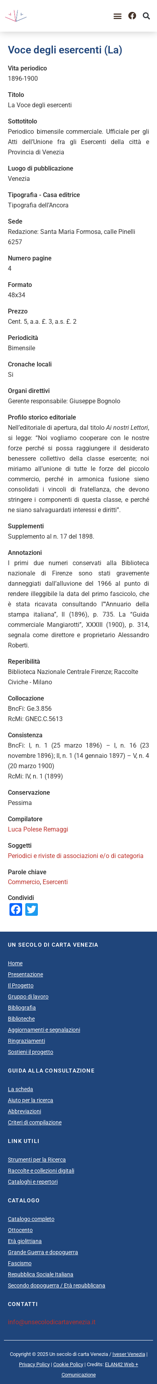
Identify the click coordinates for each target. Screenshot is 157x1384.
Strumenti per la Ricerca (37, 1159)
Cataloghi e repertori (33, 1182)
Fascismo (20, 1263)
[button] (117, 15)
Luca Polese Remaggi (38, 829)
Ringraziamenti (26, 1041)
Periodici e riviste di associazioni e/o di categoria (76, 856)
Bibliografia (22, 1007)
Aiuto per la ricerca (30, 1100)
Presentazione (25, 974)
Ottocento (20, 1230)
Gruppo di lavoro (28, 996)
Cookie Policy (68, 1364)
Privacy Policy (34, 1364)
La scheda (20, 1089)
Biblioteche (21, 1019)
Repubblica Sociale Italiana (40, 1274)
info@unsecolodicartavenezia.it (51, 1322)
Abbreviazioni (24, 1111)
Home (15, 963)
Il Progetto (21, 985)
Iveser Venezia (128, 1354)
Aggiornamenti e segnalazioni (44, 1030)
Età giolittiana (25, 1241)
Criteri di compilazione (35, 1122)
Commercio (24, 882)
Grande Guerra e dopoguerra (43, 1252)
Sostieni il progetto (30, 1052)
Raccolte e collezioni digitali (41, 1171)
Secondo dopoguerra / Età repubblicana (56, 1285)
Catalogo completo (31, 1219)
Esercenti (55, 882)
